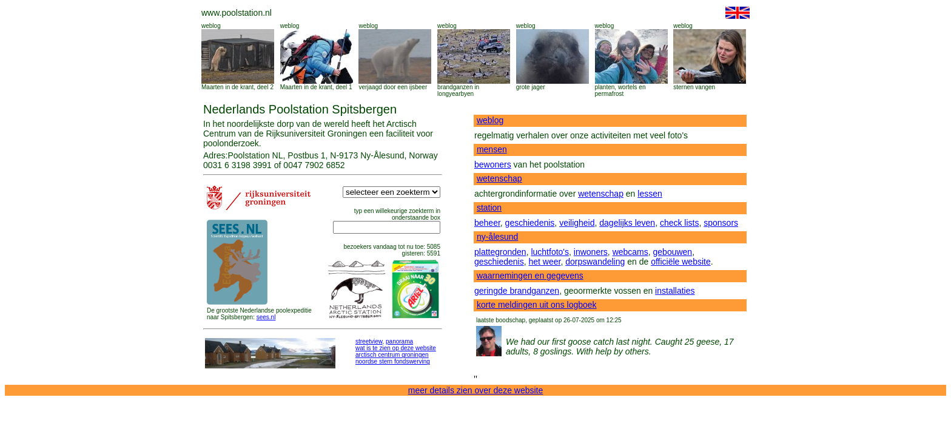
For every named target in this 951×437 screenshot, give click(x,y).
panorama (399, 341)
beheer (487, 223)
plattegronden (500, 252)
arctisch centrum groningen (392, 354)
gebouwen (673, 252)
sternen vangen (694, 87)
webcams (630, 252)
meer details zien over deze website (475, 390)
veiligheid (576, 223)
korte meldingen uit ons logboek (537, 305)
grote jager (530, 87)
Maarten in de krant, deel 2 (237, 87)
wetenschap (499, 178)
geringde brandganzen (516, 291)
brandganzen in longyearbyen (458, 90)
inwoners (591, 252)
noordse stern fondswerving (392, 361)
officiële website (681, 261)
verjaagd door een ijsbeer (392, 87)
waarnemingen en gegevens (530, 275)
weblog (211, 25)
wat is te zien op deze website (395, 348)
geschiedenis (530, 223)
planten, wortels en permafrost (620, 90)
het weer (545, 261)
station (489, 207)
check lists (679, 223)
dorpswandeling (595, 261)
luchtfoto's (550, 252)
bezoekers (357, 246)
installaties (674, 291)
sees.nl (266, 317)
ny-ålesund (498, 237)
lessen (649, 193)
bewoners (492, 164)
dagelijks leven (627, 223)
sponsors (721, 223)
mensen (492, 149)
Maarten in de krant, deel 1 (316, 87)
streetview (368, 341)
